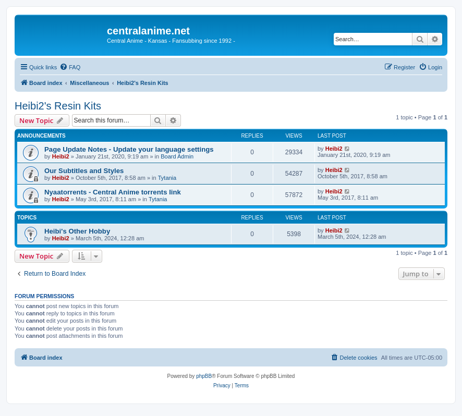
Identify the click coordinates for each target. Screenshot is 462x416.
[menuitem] (69, 67)
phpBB (204, 376)
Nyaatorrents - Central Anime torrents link (112, 192)
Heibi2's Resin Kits (58, 106)
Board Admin (177, 156)
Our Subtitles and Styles (84, 171)
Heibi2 (60, 156)
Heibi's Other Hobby (77, 231)
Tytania (167, 178)
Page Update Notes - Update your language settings (129, 149)
